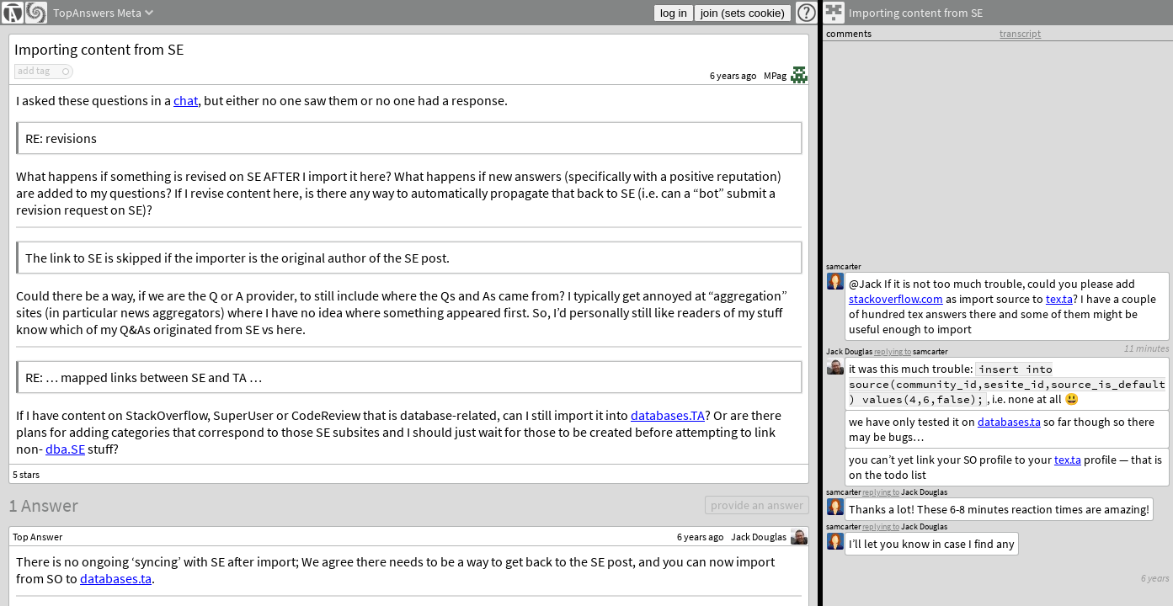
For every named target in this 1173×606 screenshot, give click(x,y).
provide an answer (757, 505)
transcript (1020, 33)
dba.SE (65, 448)
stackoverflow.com (896, 298)
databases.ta (116, 578)
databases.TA (668, 415)
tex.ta (1067, 459)
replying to (880, 526)
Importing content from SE (99, 49)
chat (185, 100)
